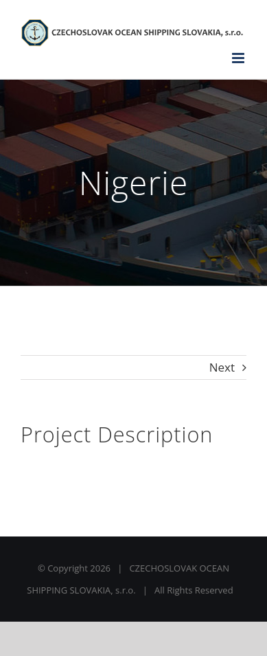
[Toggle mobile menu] (239, 58)
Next (222, 367)
